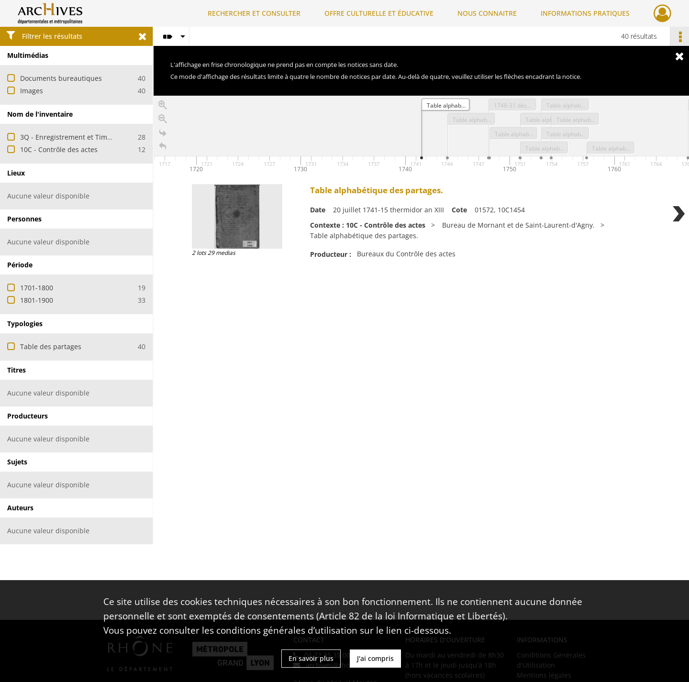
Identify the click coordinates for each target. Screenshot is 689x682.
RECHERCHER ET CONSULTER (254, 13)
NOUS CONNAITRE (487, 13)
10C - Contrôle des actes (59, 149)
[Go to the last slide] (163, 135)
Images (31, 90)
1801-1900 (36, 300)
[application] (421, 135)
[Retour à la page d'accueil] (163, 148)
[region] (421, 239)
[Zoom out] (163, 121)
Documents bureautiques (61, 78)
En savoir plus (311, 658)
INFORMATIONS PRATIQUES (585, 13)
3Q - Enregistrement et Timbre (69, 137)
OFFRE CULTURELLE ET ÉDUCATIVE (378, 13)
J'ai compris (375, 658)
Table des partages (50, 346)
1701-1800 (36, 287)
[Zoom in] (163, 107)
